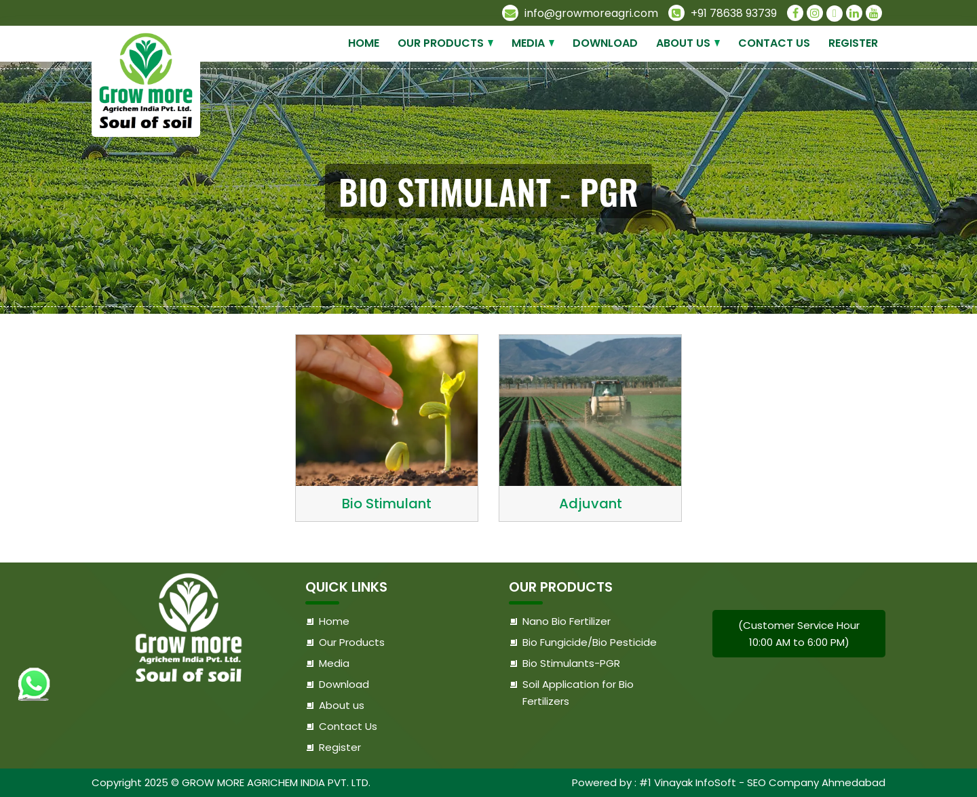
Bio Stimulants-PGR (571, 663)
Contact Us (774, 43)
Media (528, 43)
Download (605, 43)
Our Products (441, 43)
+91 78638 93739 (722, 13)
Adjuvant (590, 503)
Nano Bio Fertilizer (566, 621)
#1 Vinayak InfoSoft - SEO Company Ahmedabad (762, 782)
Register (853, 43)
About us (683, 43)
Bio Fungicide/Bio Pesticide (589, 642)
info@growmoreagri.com (580, 13)
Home (363, 43)
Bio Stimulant (387, 503)
